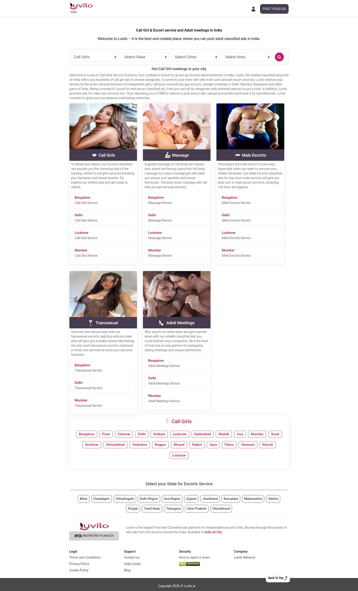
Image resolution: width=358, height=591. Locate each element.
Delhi (105, 217)
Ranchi (267, 445)
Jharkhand (210, 499)
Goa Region (172, 499)
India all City (213, 532)
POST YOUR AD (274, 9)
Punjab (133, 508)
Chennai (124, 434)
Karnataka (231, 499)
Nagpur (160, 445)
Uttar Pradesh (197, 508)
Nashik (223, 434)
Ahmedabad (115, 445)
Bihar (83, 499)
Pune (106, 434)
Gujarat (191, 499)
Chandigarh (101, 499)
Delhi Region (149, 499)
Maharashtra (253, 499)
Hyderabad (202, 434)
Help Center (132, 564)
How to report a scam (194, 557)
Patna (229, 445)
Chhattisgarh (125, 499)
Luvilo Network (244, 557)
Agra (213, 445)
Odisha (273, 499)
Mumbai (105, 253)
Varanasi (248, 445)
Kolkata (159, 434)
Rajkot (197, 445)
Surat (275, 434)
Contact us (132, 557)
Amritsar (91, 445)
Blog (127, 570)
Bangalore (105, 200)
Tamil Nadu (152, 508)
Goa (240, 434)
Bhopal (179, 445)
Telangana (173, 508)
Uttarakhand (221, 508)
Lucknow (105, 235)
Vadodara (139, 445)
